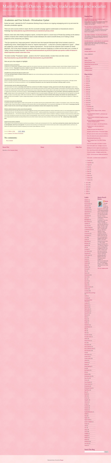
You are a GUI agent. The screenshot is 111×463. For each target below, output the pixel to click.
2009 (87, 189)
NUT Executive (88, 350)
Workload (86, 441)
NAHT (86, 322)
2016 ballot (87, 205)
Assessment (87, 215)
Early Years (87, 241)
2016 (87, 98)
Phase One (87, 378)
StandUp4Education (89, 411)
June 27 (86, 280)
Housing (86, 269)
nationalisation (87, 326)
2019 (87, 91)
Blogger (61, 460)
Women (86, 439)
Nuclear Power (87, 340)
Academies (10, 133)
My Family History (88, 68)
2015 (87, 100)
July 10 (86, 277)
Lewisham (87, 290)
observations (87, 354)
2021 (87, 87)
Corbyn (86, 231)
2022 (87, 85)
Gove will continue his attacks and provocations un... (97, 135)
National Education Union (90, 62)
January (89, 179)
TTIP (86, 425)
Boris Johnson (87, 221)
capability (86, 223)
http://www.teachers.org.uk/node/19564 (15, 58)
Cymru (86, 239)
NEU (86, 330)
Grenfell (86, 261)
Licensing (86, 298)
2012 (87, 182)
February (89, 177)
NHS (86, 332)
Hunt (86, 271)
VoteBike (86, 433)
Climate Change (88, 227)
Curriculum (87, 235)
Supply (86, 417)
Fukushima (87, 253)
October (89, 160)
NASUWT (87, 324)
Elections (86, 243)
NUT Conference (88, 346)
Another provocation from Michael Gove (95, 129)
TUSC (86, 431)
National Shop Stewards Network (91, 64)
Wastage (86, 435)
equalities (86, 245)
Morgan (86, 320)
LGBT (86, 296)
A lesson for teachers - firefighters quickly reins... (97, 152)
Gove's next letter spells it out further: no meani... (97, 143)
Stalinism (86, 409)
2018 (87, 94)
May (88, 171)
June (88, 169)
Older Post (79, 147)
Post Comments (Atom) (13, 150)
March (88, 175)
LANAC (86, 288)
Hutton (86, 273)
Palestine (86, 362)
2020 (87, 89)
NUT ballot (87, 344)
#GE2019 (86, 201)
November (89, 108)
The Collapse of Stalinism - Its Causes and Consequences (96, 34)
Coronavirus (87, 233)
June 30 (86, 282)
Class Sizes (87, 225)
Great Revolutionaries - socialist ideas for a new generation (96, 41)
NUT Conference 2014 (89, 348)
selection (86, 402)
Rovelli (86, 394)
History (86, 265)
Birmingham (87, 219)
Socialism (86, 405)
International (87, 275)
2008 (87, 191)
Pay (85, 368)
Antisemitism (87, 211)
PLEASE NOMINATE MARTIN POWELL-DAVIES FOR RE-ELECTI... (96, 121)
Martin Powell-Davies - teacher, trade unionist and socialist (54, 6)
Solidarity (86, 407)
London (86, 303)
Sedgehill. (87, 400)
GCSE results (87, 255)
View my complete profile (103, 268)
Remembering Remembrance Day (94, 138)
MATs (86, 317)
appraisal (86, 213)
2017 (87, 96)
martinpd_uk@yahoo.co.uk (90, 51)
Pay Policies (87, 370)
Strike (86, 415)
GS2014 (86, 263)
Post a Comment (9, 140)
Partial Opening (88, 366)
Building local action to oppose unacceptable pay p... (97, 147)
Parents (86, 364)
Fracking (86, 249)
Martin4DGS (87, 311)
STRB (86, 413)
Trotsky (86, 423)
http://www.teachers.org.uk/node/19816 (41, 58)
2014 (87, 102)
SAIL (86, 396)
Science (86, 398)
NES (85, 328)
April (88, 173)
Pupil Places (87, 390)
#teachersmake (87, 203)
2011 (87, 184)
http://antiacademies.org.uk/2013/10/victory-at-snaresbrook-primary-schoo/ (32, 31)
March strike (87, 309)
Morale (86, 318)
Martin (106, 201)
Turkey (86, 429)
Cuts (85, 237)
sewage (86, 403)
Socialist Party (87, 66)
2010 (87, 186)
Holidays (86, 267)
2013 (87, 104)
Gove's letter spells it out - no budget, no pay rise (97, 145)
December (89, 106)
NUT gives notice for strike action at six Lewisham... (97, 133)
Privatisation (20, 133)
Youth (86, 445)
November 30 (87, 334)
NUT (86, 342)
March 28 (86, 307)
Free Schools (15, 133)
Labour (86, 284)
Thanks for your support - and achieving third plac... (97, 123)
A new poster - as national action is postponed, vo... (97, 157)
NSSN (86, 338)
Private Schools (88, 384)
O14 (85, 352)
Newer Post (6, 147)
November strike (88, 336)
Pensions (86, 374)
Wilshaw (86, 437)
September (89, 162)
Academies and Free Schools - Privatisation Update (97, 131)
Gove (86, 257)
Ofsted (86, 360)
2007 (87, 193)
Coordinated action (88, 229)
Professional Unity (88, 388)
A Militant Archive (88, 70)
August (88, 164)
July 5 (86, 279)
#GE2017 (86, 199)
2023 (87, 83)
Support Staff (87, 419)
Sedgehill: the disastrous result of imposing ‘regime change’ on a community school (95, 20)
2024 (87, 81)
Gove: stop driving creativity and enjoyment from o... (97, 150)
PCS (85, 372)
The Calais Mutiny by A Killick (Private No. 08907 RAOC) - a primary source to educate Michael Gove (96, 27)
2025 (87, 79)
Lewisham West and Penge (90, 292)
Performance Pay (88, 376)
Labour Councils (88, 286)
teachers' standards (88, 421)
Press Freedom (87, 382)
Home (42, 147)
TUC (86, 427)
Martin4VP (87, 313)
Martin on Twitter (88, 60)
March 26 (86, 305)
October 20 (87, 356)
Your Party (87, 443)
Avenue (86, 217)
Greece (86, 259)
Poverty (86, 380)
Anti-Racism (87, 209)
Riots (86, 392)
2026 (87, 76)
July (88, 167)
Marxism (86, 315)
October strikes (88, 358)
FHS (85, 247)
